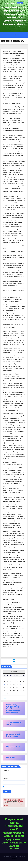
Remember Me (8, 787)
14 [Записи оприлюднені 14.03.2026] (20, 684)
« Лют (4, 698)
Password (5, 778)
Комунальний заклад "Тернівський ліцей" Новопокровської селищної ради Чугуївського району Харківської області (13, 833)
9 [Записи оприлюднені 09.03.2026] (4, 684)
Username (6, 770)
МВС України (11, 758)
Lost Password (7, 796)
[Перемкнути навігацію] (15, 35)
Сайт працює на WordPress (9, 856)
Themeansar (14, 858)
